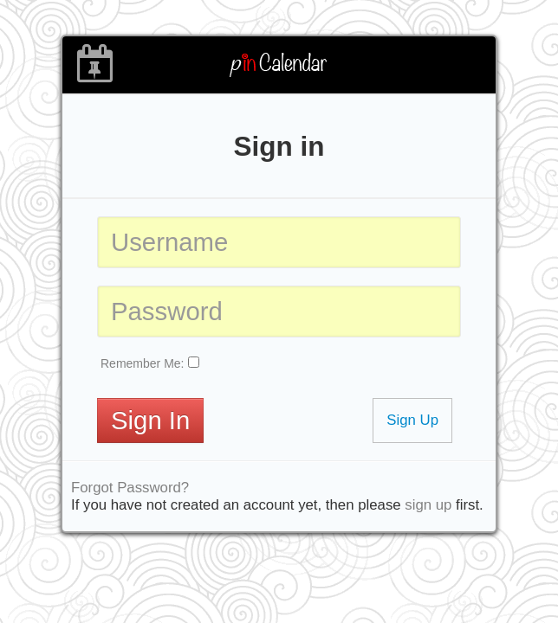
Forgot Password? (130, 487)
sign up (428, 505)
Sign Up (412, 420)
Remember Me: (142, 363)
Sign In (150, 420)
